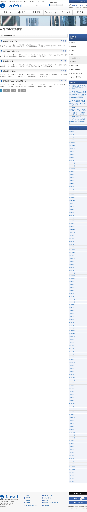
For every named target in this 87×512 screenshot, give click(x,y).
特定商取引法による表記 (32, 505)
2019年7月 (71, 287)
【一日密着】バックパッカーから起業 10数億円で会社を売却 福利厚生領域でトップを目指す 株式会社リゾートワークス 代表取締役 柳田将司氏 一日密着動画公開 (77, 111)
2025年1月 (71, 160)
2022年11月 (72, 229)
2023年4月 (71, 221)
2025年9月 (71, 151)
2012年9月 (71, 440)
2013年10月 (72, 417)
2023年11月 (72, 200)
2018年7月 (71, 313)
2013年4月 (71, 420)
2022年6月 (71, 241)
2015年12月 (72, 374)
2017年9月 (71, 339)
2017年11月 (72, 333)
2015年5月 (71, 391)
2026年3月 (71, 134)
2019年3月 (71, 296)
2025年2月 (71, 157)
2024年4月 (71, 186)
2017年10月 (72, 336)
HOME (73, 1)
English (59, 5)
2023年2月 (71, 226)
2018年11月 (72, 302)
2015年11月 (72, 377)
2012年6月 (71, 449)
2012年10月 (72, 438)
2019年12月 (72, 273)
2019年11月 (72, 276)
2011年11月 (72, 469)
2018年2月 (71, 325)
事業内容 (7, 13)
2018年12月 (72, 299)
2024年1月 (71, 195)
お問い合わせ (82, 1)
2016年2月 (71, 368)
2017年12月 (72, 330)
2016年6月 (71, 365)
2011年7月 (71, 475)
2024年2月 (71, 192)
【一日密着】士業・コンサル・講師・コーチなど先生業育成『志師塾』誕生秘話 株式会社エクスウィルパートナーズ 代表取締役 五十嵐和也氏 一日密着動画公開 (77, 94)
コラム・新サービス (76, 73)
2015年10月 (72, 380)
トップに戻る (78, 493)
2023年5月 (71, 218)
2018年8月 (71, 310)
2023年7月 (71, 212)
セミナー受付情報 (75, 77)
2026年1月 (71, 140)
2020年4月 (71, 261)
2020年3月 (71, 264)
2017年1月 (71, 359)
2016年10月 (72, 362)
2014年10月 (72, 403)
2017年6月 (71, 348)
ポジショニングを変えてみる (11, 51)
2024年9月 (71, 171)
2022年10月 (72, 232)
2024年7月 (71, 177)
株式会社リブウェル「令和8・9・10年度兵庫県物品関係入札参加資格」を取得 (77, 87)
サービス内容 (74, 65)
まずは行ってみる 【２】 (10, 41)
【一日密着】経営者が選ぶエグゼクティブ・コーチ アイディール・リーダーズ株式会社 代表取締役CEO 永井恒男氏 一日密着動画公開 (77, 120)
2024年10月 (72, 169)
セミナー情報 (65, 13)
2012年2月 (71, 461)
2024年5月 (71, 183)
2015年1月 (71, 400)
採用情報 (79, 13)
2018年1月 (71, 328)
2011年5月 (71, 478)
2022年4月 (71, 244)
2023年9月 (71, 206)
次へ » (23, 90)
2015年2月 (71, 397)
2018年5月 (71, 319)
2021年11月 (72, 252)
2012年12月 (72, 432)
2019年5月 (71, 293)
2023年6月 (71, 215)
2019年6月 (71, 290)
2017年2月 (71, 357)
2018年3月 (71, 322)
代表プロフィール (51, 13)
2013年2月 (71, 426)
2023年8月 (71, 209)
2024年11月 (72, 166)
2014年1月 (71, 414)
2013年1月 (71, 429)
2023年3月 (71, 223)
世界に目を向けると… (9, 71)
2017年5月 (71, 351)
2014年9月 (71, 406)
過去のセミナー (76, 62)
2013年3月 (71, 423)
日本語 (52, 5)
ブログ (73, 50)
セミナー (73, 54)
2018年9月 (71, 307)
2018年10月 (72, 304)
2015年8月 (71, 386)
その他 (73, 42)
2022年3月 (71, 247)
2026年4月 (71, 131)
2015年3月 (71, 394)
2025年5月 (71, 154)
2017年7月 (71, 345)
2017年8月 (71, 342)
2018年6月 (71, 316)
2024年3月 (71, 189)
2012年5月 (71, 452)
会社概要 (36, 13)
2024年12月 (72, 163)
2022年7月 (71, 238)
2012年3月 (71, 458)
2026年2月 (71, 137)
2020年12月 (72, 258)
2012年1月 (71, 464)
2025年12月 (72, 142)
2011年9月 (71, 472)
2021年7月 (71, 255)
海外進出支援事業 (75, 69)
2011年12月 (72, 467)
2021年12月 (72, 249)
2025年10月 (72, 148)
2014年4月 (71, 412)
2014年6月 (71, 409)
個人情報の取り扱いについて (51, 502)
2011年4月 (71, 481)
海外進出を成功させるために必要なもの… (15, 81)
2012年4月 (71, 455)
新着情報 (22, 13)
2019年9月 (71, 281)
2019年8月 (71, 284)
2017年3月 (71, 354)
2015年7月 (71, 388)
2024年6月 (71, 180)
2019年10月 (72, 278)
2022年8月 (71, 235)
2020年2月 (71, 267)
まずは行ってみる (8, 61)
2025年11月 (72, 145)
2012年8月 (71, 443)
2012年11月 (72, 435)
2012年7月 (71, 446)
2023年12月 (72, 197)
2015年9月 (71, 383)
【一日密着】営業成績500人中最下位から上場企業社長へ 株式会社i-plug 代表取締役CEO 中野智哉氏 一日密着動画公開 (77, 103)
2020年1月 (71, 270)
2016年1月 (71, 371)
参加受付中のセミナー (77, 58)
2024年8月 (71, 174)
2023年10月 (72, 203)
